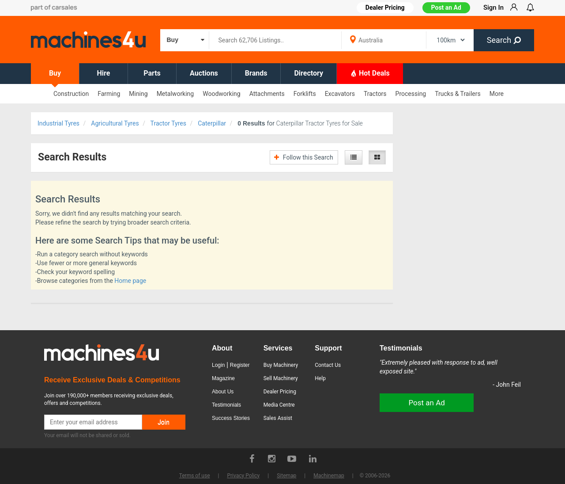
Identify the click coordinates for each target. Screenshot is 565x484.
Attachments (267, 93)
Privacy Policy (243, 476)
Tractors (375, 93)
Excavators (340, 93)
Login (218, 365)
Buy (55, 73)
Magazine (223, 378)
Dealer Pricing (280, 392)
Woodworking (221, 93)
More (497, 93)
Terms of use (194, 476)
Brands (256, 73)
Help (320, 378)
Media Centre (279, 405)
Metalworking (175, 93)
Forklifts (305, 93)
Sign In (493, 7)
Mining (138, 93)
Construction (71, 93)
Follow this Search (303, 157)
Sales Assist (278, 418)
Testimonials (226, 405)
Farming (109, 93)
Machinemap (328, 476)
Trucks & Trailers (457, 93)
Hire (103, 73)
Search (504, 40)
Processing (411, 93)
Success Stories (231, 418)
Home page (130, 280)
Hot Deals (370, 73)
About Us (223, 392)
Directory (308, 73)
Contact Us (328, 365)
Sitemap (286, 476)
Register (240, 365)
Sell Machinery (281, 378)
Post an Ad (446, 7)
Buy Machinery (281, 365)
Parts (152, 73)
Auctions (204, 73)
